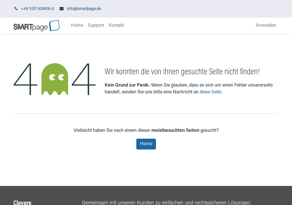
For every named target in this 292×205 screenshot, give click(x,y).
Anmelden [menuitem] (266, 25)
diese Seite (210, 92)
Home (146, 144)
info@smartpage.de (83, 9)
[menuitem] (77, 25)
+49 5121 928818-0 (37, 9)
